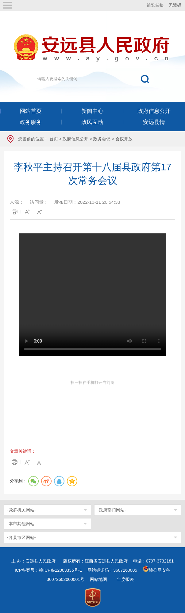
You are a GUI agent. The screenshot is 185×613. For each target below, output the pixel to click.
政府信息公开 (75, 138)
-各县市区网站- (21, 537)
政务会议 (101, 138)
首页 (53, 138)
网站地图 (98, 579)
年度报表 (125, 579)
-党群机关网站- (21, 509)
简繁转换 (155, 5)
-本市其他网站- (21, 523)
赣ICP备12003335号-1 (60, 570)
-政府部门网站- (112, 509)
